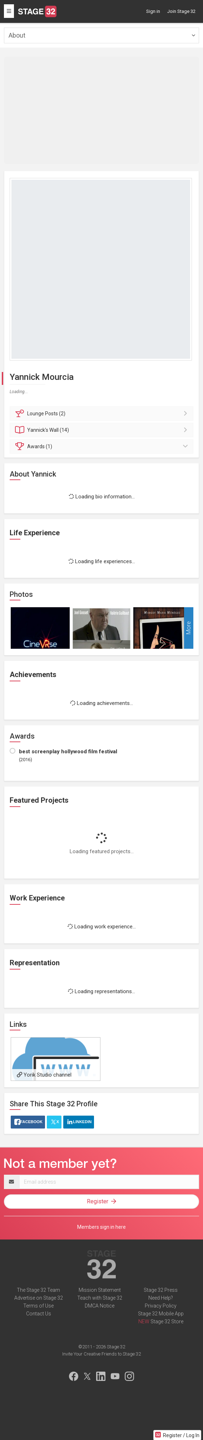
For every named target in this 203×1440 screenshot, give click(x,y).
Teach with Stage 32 (99, 1298)
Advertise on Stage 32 (38, 1298)
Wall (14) (102, 430)
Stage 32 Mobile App (161, 1313)
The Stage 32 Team (38, 1290)
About (17, 35)
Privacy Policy (161, 1306)
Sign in (153, 11)
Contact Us (38, 1313)
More (188, 628)
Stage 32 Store (166, 1321)
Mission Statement (100, 1290)
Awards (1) (102, 446)
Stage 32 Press (161, 1290)
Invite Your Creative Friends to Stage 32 (101, 1354)
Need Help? (160, 1298)
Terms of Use (38, 1306)
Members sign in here (101, 1227)
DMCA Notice (99, 1306)
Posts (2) (102, 413)
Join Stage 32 (181, 11)
